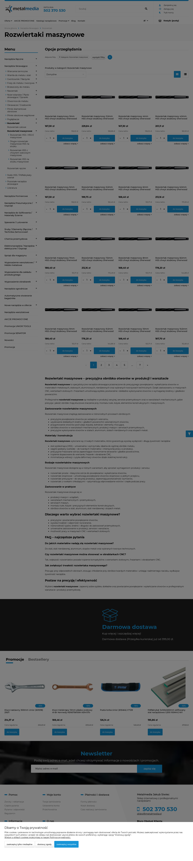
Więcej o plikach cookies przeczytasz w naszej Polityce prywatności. (37, 837)
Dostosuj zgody (44, 844)
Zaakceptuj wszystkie (66, 844)
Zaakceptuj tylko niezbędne (19, 844)
